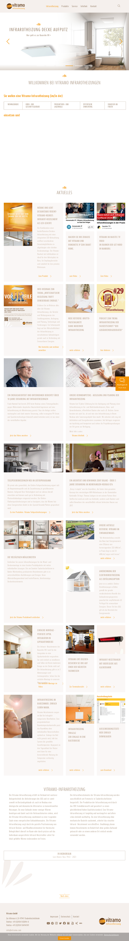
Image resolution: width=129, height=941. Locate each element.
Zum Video (104, 276)
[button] (8, 41)
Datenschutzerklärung (111, 935)
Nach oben (64, 896)
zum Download (106, 770)
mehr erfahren (75, 350)
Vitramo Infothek (78, 435)
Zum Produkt (43, 276)
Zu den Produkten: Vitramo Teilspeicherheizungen (28, 512)
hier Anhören (105, 350)
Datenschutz (65, 916)
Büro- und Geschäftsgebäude (33, 105)
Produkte (65, 6)
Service (75, 6)
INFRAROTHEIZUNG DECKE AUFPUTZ (38, 29)
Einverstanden (64, 938)
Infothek (84, 6)
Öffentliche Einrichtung (87, 105)
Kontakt (93, 6)
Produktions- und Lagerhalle (61, 105)
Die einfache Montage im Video (48, 685)
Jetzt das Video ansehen (19, 435)
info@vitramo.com (13, 930)
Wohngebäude (13, 104)
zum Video (73, 276)
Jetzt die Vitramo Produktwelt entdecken (25, 617)
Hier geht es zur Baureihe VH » (38, 35)
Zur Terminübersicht (77, 687)
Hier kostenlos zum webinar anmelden (49, 348)
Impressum (54, 916)
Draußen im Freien (113, 105)
